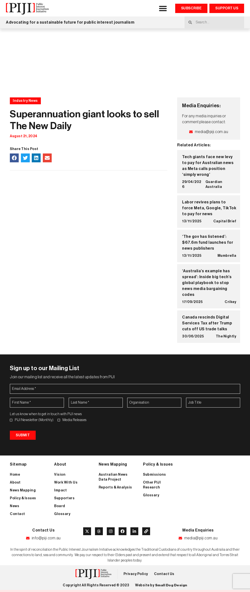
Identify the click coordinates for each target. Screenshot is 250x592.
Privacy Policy (136, 574)
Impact (60, 490)
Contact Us (164, 574)
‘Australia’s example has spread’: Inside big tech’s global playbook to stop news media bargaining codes (207, 283)
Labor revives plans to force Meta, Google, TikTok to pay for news (209, 208)
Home (15, 475)
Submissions (154, 475)
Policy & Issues (23, 498)
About (15, 483)
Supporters (64, 498)
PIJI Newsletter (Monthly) (34, 420)
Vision (59, 475)
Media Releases (74, 420)
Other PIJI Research (152, 485)
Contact (17, 514)
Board (59, 506)
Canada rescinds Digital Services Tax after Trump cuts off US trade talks (207, 323)
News (14, 506)
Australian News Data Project (113, 477)
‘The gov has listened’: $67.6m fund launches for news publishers (207, 242)
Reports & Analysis (115, 487)
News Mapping (23, 490)
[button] (163, 8)
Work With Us (66, 483)
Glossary (62, 514)
